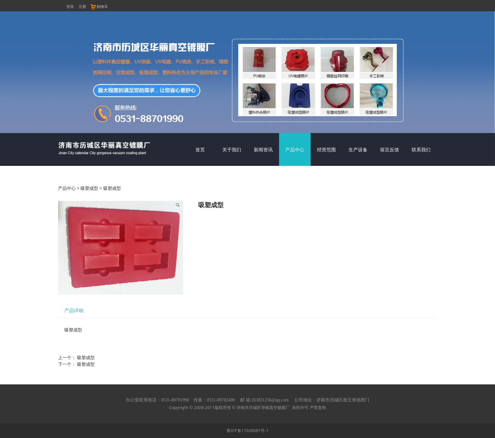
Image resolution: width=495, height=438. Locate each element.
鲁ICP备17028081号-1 (248, 430)
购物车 (99, 6)
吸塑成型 (89, 188)
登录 (70, 6)
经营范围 (326, 149)
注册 (82, 6)
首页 (200, 149)
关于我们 (231, 149)
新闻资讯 (263, 149)
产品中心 (294, 149)
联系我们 (421, 149)
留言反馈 (389, 149)
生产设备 (358, 149)
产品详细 (73, 310)
